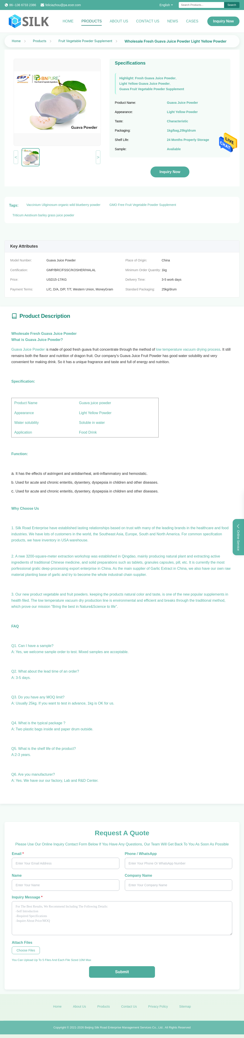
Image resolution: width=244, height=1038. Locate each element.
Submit (122, 972)
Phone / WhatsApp (141, 854)
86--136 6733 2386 (22, 5)
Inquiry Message (27, 897)
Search (231, 5)
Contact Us (147, 21)
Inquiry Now (223, 21)
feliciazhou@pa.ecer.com (63, 5)
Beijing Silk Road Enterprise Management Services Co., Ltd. (124, 1029)
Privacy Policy (158, 1008)
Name (17, 875)
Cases (192, 21)
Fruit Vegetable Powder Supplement (85, 41)
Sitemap (185, 1008)
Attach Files (22, 942)
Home (68, 21)
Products (91, 21)
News (172, 21)
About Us (119, 21)
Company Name (138, 875)
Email (18, 854)
